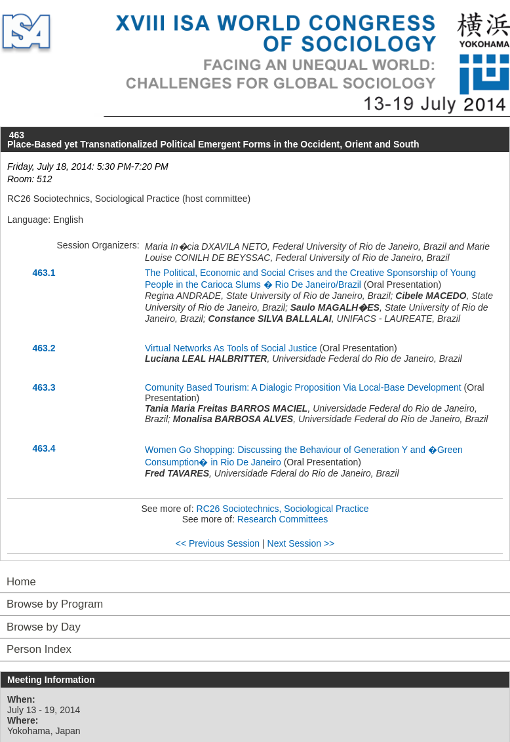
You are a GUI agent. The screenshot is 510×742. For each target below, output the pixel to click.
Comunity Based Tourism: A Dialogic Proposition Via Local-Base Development (303, 387)
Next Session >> (301, 543)
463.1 (43, 272)
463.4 (43, 448)
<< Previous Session (218, 543)
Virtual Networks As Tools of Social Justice (231, 348)
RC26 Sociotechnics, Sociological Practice (283, 508)
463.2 (43, 348)
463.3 (43, 387)
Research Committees (282, 519)
